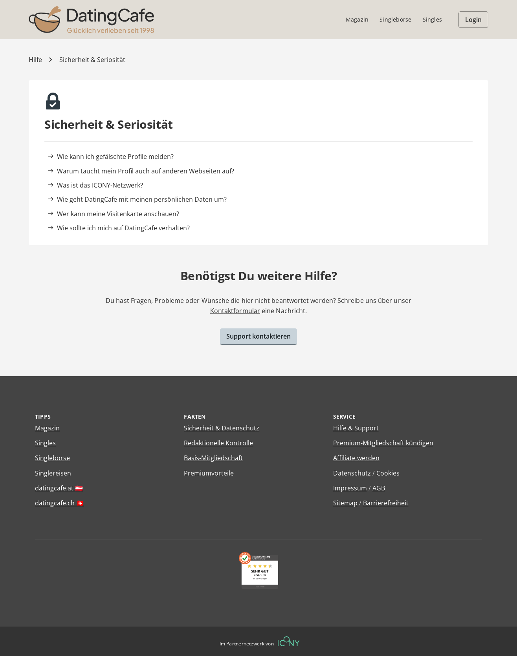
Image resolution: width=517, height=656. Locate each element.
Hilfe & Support (356, 428)
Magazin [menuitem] (357, 19)
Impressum (350, 488)
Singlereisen (53, 473)
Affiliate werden (356, 458)
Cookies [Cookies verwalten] (388, 473)
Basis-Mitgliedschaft (213, 458)
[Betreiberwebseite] (289, 641)
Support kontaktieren (258, 336)
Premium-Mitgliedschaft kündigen (383, 443)
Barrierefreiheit (386, 503)
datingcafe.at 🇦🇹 (59, 488)
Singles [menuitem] (432, 19)
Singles (45, 443)
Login (473, 19)
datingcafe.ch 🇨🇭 (59, 503)
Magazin (47, 428)
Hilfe (35, 59)
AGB (378, 488)
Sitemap (345, 503)
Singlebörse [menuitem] (395, 19)
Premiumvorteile (209, 473)
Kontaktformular (235, 310)
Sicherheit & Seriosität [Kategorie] (92, 59)
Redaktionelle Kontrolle (218, 443)
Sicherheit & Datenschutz (221, 428)
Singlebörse (52, 458)
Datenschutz (352, 473)
